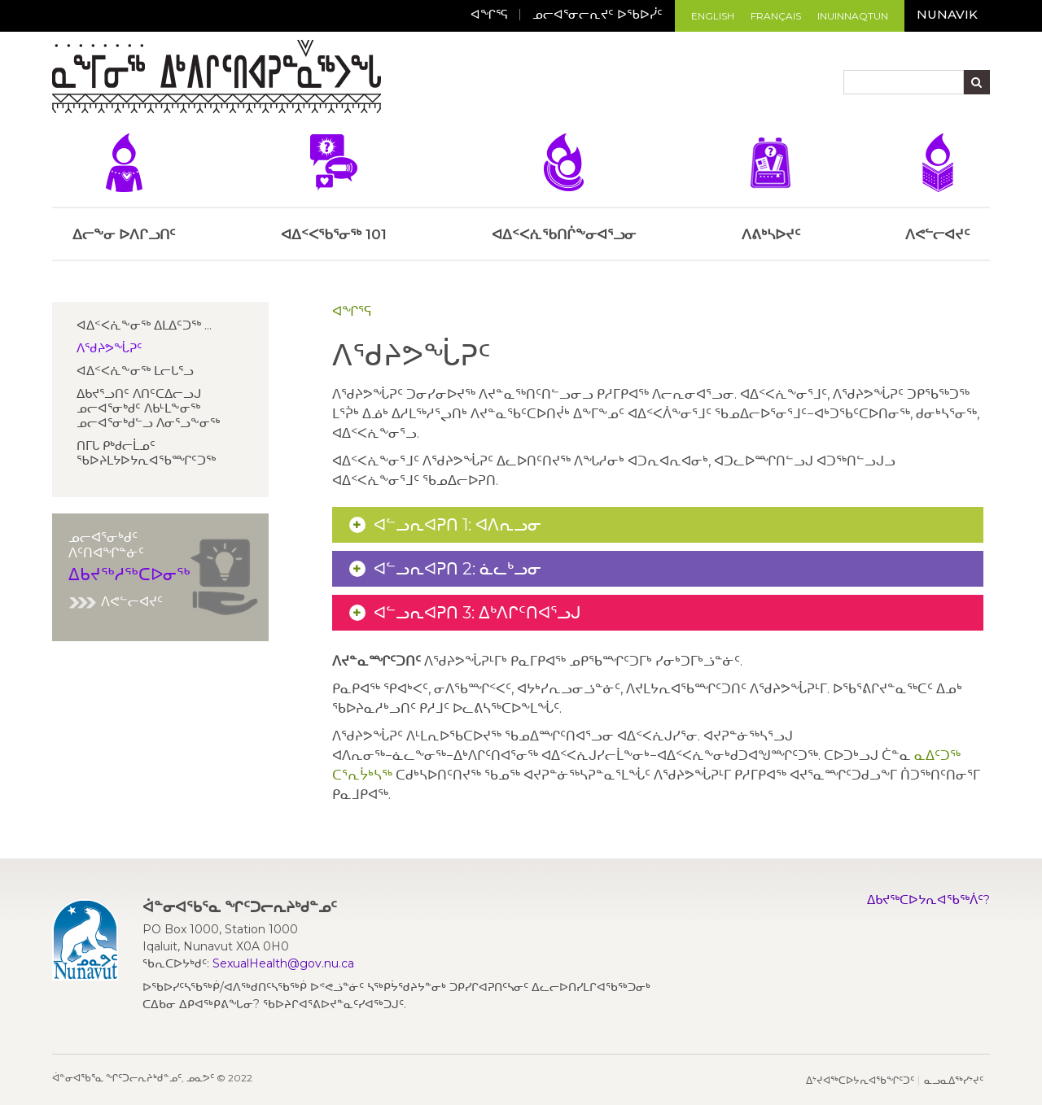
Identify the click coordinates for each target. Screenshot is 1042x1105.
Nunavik (947, 14)
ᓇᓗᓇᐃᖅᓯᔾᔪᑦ (953, 1080)
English (712, 16)
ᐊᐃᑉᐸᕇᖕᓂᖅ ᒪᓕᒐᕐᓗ (135, 370)
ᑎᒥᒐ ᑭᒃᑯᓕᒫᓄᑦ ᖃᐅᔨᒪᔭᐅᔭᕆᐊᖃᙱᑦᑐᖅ (146, 453)
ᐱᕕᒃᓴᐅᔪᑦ (771, 187)
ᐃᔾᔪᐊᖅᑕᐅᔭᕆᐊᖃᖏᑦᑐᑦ (860, 1080)
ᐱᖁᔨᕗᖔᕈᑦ (109, 348)
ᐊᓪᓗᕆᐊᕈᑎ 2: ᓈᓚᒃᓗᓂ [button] (457, 569)
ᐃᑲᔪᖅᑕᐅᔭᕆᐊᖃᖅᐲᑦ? (928, 899)
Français (776, 16)
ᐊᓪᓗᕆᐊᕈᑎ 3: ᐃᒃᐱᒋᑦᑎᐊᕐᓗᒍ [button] (477, 612)
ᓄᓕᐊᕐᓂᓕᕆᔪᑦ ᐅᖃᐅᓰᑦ (597, 14)
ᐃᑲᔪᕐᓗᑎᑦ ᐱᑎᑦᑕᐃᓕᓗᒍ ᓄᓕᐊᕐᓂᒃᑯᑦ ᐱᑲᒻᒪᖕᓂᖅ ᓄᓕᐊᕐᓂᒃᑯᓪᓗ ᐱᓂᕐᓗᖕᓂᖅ (148, 408)
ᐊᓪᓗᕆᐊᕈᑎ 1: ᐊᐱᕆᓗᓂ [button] (457, 525)
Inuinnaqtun (852, 16)
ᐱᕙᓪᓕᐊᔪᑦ (115, 601)
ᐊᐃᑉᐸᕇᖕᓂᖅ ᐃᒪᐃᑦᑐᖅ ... (144, 325)
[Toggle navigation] (395, 79)
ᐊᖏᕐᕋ (489, 14)
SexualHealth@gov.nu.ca (283, 963)
